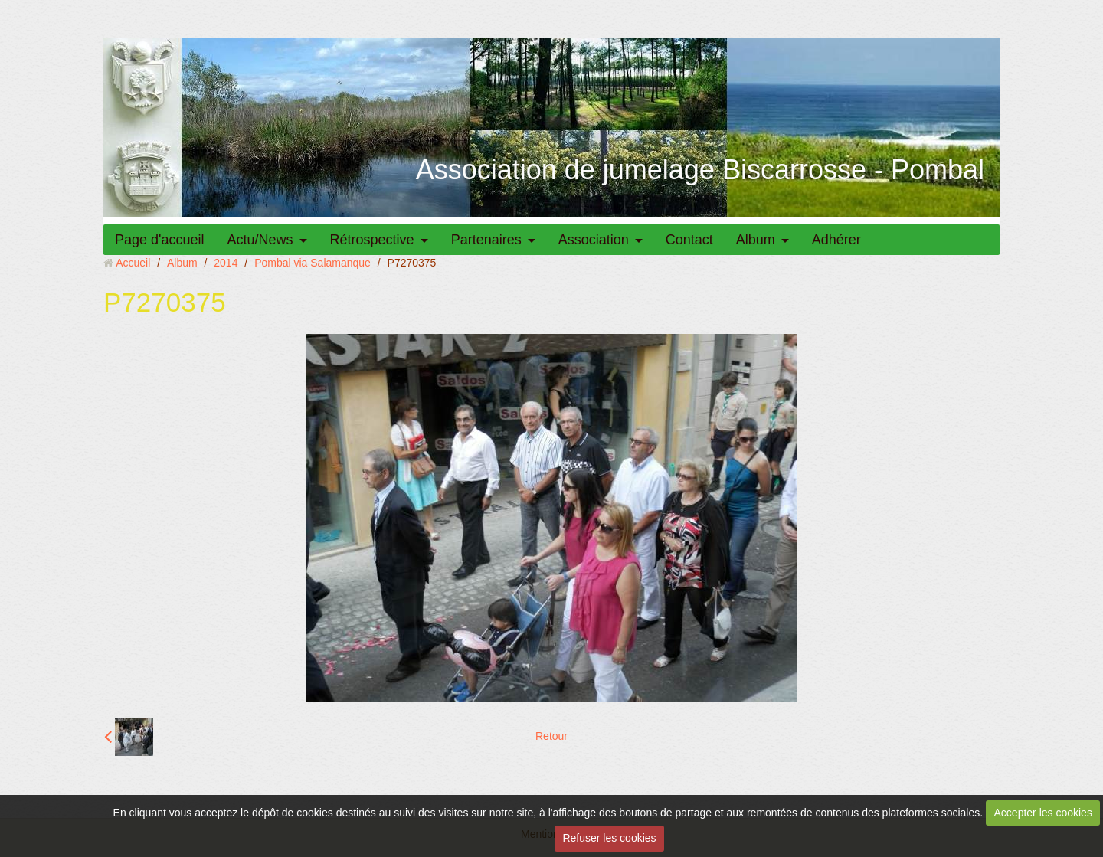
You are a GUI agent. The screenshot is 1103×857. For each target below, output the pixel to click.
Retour (551, 736)
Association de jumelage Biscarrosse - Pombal (700, 169)
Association (593, 239)
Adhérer (836, 239)
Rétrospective (372, 239)
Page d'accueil (160, 239)
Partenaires (486, 239)
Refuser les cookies (609, 838)
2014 (225, 263)
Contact (689, 239)
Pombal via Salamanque (312, 263)
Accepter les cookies (1043, 812)
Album (755, 239)
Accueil (133, 263)
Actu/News (260, 239)
